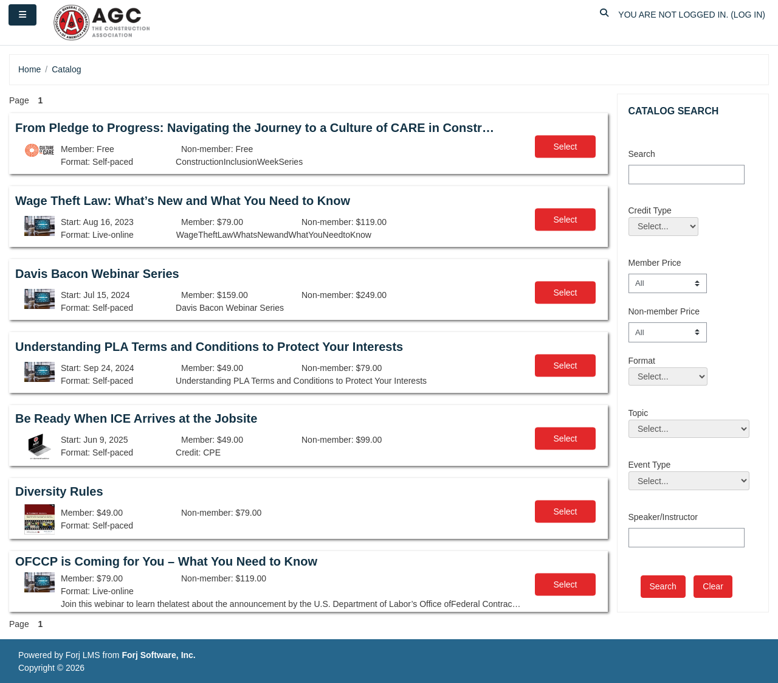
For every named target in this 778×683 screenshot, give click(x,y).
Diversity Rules (59, 491)
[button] (604, 15)
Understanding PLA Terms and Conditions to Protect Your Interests (209, 346)
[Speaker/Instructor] (686, 537)
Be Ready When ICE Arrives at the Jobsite (136, 418)
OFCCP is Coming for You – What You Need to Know (166, 561)
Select (565, 146)
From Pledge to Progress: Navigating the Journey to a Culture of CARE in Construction (257, 127)
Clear (713, 586)
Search (641, 154)
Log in (748, 14)
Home (29, 69)
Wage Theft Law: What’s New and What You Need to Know (182, 200)
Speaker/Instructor (663, 517)
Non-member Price (664, 311)
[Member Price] (667, 283)
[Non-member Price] (667, 332)
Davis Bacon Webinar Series (97, 273)
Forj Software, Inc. (158, 655)
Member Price (654, 263)
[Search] (686, 174)
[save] (663, 586)
